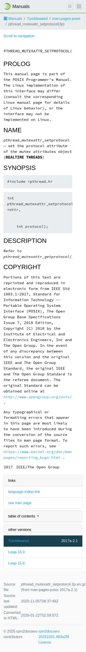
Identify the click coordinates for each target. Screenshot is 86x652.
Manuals (13, 19)
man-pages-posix (66, 19)
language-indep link (24, 492)
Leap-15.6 (16, 563)
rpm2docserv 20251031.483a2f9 (53, 634)
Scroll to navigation (18, 36)
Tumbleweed (37, 19)
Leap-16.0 (16, 552)
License (44, 642)
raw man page (19, 503)
